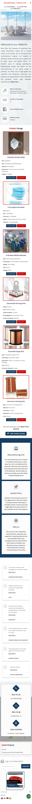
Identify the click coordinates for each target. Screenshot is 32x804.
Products (3, 795)
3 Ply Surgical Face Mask (16, 207)
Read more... (15, 82)
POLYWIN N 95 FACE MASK (16, 157)
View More (21, 177)
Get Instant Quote (16, 434)
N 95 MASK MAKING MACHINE (16, 255)
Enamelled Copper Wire (16, 351)
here (21, 752)
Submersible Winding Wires (16, 303)
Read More (12, 572)
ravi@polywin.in (16, 8)
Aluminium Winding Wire (16, 401)
